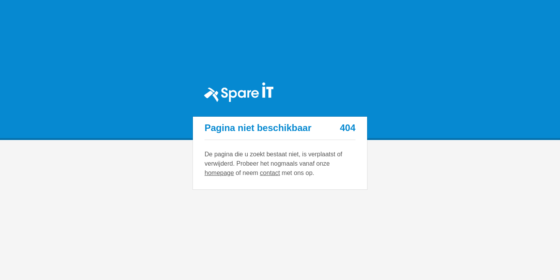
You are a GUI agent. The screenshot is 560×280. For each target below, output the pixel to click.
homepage (219, 173)
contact (270, 173)
